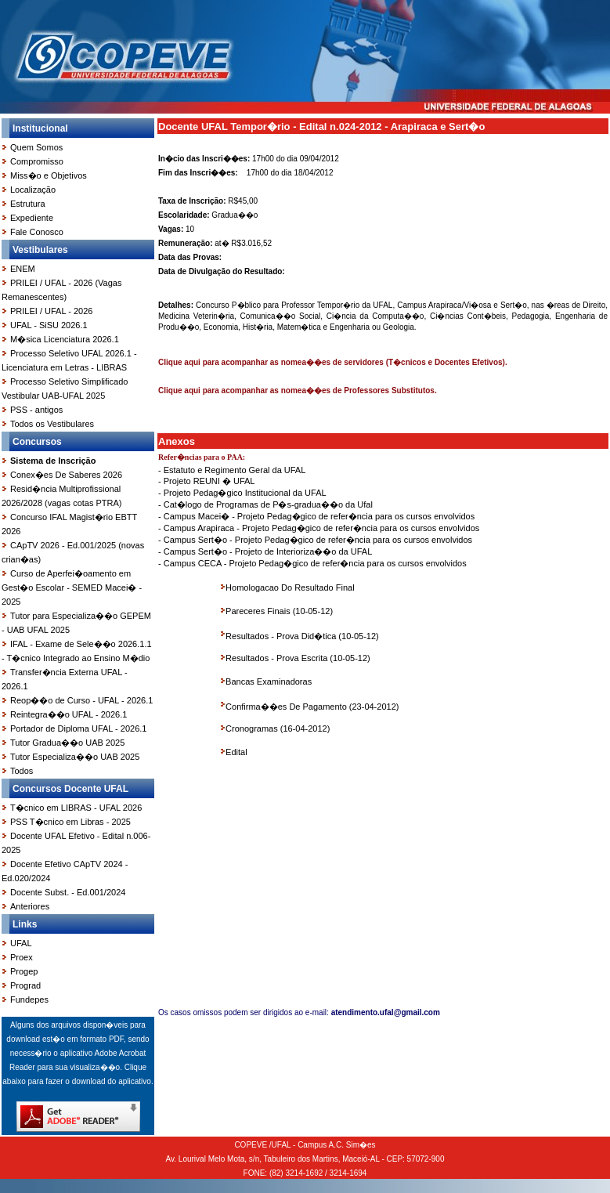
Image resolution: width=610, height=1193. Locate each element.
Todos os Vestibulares (52, 423)
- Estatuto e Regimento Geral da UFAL (231, 470)
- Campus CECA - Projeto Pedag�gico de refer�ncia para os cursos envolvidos (312, 563)
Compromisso (36, 161)
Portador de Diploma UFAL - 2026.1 (78, 728)
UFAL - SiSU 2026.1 (49, 325)
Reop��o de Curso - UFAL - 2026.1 (81, 700)
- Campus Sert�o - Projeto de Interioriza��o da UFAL (265, 551)
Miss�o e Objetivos (48, 175)
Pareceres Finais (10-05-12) (279, 611)
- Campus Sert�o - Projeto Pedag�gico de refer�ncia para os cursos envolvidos (315, 539)
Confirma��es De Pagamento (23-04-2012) (312, 706)
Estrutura (27, 203)
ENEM (22, 268)
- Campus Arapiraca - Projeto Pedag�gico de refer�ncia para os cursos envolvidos (318, 528)
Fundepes (29, 999)
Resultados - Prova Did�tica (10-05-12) (302, 636)
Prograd (25, 985)
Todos (21, 770)
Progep (24, 971)
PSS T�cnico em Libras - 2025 (70, 821)
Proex (21, 957)
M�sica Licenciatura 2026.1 (64, 339)
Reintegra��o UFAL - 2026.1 (68, 714)
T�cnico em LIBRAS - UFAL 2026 (76, 807)
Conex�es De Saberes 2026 (66, 474)
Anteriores (29, 906)
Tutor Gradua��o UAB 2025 (67, 742)
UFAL (21, 943)
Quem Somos (36, 147)
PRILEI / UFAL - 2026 (51, 311)
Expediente (31, 217)
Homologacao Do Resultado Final (290, 587)
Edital (236, 752)
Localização (33, 189)
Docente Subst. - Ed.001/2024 (67, 892)
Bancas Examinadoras (269, 681)
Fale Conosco (36, 232)
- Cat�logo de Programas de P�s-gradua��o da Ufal (265, 504)
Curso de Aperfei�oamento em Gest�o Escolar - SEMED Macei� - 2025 (72, 587)
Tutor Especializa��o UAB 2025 (74, 756)
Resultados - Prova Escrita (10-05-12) (298, 658)
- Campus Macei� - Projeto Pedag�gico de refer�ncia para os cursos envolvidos (316, 516)
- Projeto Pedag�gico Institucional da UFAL (242, 492)
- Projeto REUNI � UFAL (206, 481)
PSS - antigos (36, 409)
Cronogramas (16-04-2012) (278, 728)
